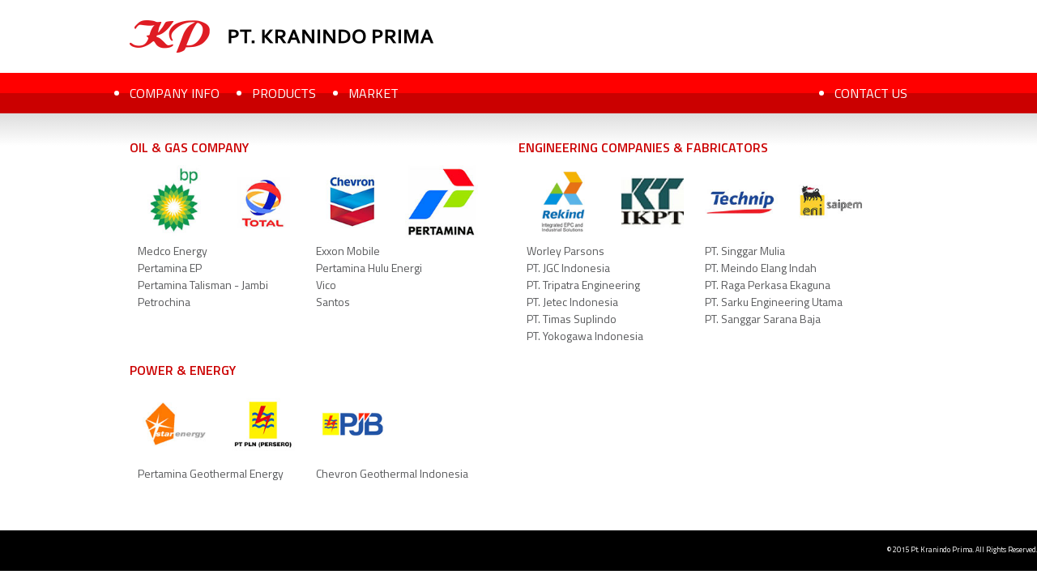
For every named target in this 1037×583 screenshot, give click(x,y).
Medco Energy (172, 250)
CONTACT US (870, 93)
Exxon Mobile (348, 250)
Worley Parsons (565, 250)
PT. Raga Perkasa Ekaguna (767, 284)
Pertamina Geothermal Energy (211, 473)
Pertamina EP (170, 267)
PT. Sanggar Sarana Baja (763, 318)
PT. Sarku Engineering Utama (774, 301)
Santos (333, 301)
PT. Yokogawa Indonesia (585, 335)
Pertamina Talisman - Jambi (203, 284)
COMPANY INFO (175, 93)
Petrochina (164, 301)
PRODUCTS (284, 93)
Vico (326, 284)
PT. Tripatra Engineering (583, 284)
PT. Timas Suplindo (572, 318)
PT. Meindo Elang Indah (761, 267)
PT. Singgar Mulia (745, 250)
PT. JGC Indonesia (568, 267)
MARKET (373, 93)
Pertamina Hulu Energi (369, 267)
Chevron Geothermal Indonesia (392, 473)
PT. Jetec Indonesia (572, 301)
